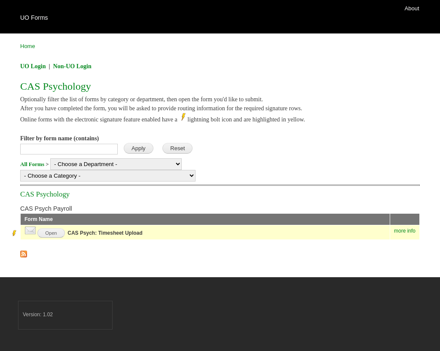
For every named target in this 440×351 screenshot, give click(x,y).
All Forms (32, 164)
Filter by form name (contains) (59, 138)
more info (405, 231)
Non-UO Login (72, 66)
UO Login (33, 66)
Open (51, 233)
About (412, 8)
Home (27, 46)
